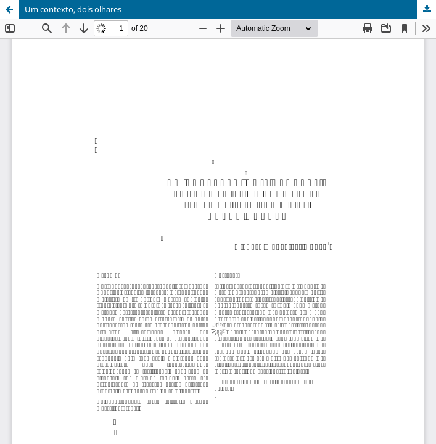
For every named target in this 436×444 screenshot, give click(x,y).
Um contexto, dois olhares (73, 9)
